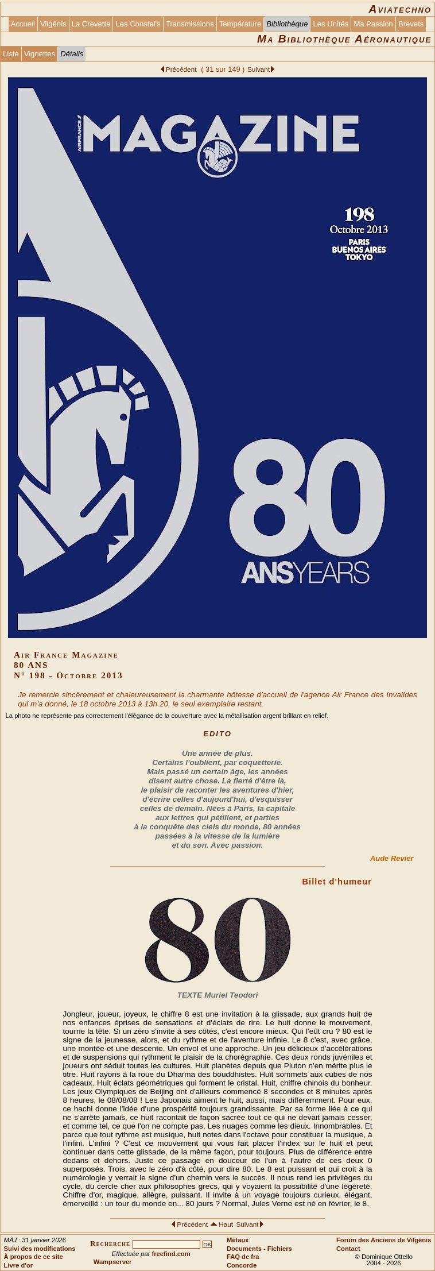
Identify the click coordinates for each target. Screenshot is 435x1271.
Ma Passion (373, 24)
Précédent (182, 69)
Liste (11, 53)
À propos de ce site (33, 1256)
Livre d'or (18, 1265)
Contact (348, 1248)
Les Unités (330, 24)
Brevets (411, 24)
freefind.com (171, 1253)
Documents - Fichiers (259, 1248)
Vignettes (39, 53)
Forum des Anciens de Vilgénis (383, 1240)
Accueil (23, 24)
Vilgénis (53, 24)
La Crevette (91, 24)
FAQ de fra (243, 1256)
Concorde (242, 1265)
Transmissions (190, 24)
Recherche (110, 1243)
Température (240, 24)
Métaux (238, 1240)
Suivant (258, 69)
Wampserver (113, 1261)
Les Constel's (137, 24)
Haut (227, 1224)
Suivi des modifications (40, 1248)
